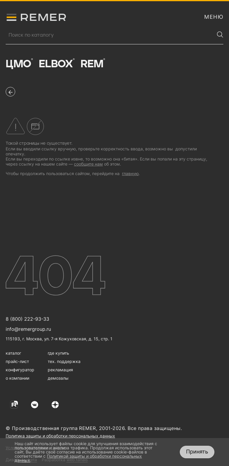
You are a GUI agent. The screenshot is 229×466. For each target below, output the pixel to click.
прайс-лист (17, 361)
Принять (197, 451)
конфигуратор (20, 369)
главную (130, 173)
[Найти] (220, 34)
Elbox (57, 64)
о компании (17, 378)
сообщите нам (88, 163)
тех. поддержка (64, 361)
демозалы (58, 378)
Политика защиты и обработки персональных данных (60, 435)
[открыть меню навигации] (213, 17)
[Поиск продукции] (110, 35)
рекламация (60, 369)
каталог (13, 353)
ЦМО (19, 64)
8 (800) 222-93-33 (27, 319)
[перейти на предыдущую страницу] (10, 91)
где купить (58, 353)
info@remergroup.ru (28, 329)
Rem (93, 64)
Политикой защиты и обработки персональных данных (78, 458)
